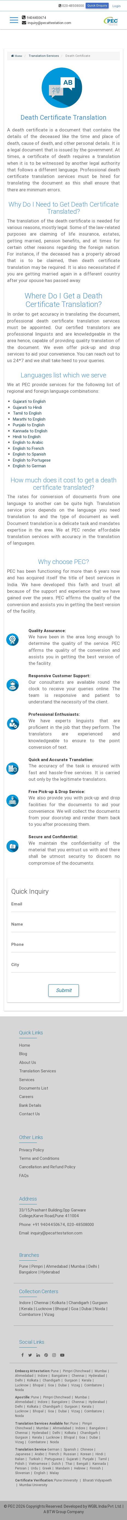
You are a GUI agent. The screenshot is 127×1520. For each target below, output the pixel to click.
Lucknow (44, 1308)
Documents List (33, 1088)
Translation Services (37, 1070)
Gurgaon (100, 1302)
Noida (100, 1308)
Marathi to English (29, 419)
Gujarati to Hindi (27, 407)
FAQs (24, 1175)
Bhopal (61, 1308)
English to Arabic (28, 442)
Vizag (49, 1314)
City (15, 964)
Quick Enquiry (97, 5)
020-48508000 (71, 6)
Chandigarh (79, 1302)
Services (26, 1079)
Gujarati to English (29, 401)
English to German (29, 465)
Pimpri (37, 1266)
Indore (25, 1302)
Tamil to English (27, 413)
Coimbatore (30, 1314)
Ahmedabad (57, 1266)
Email (16, 903)
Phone (17, 944)
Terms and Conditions (39, 1158)
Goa (74, 1308)
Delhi (92, 1266)
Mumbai (78, 1266)
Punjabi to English (29, 424)
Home (24, 1045)
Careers (26, 1096)
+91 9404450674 (49, 1224)
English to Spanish (29, 454)
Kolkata (58, 1302)
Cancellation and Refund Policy (47, 1166)
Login (116, 6)
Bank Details (30, 1105)
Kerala (27, 1308)
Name (17, 924)
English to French (28, 448)
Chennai (41, 1302)
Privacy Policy (31, 1149)
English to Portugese (32, 460)
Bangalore (28, 1272)
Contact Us (29, 1113)
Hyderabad (50, 1272)
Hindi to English (27, 436)
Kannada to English (30, 430)
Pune (23, 1266)
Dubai (86, 1308)
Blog (23, 1053)
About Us (27, 1062)
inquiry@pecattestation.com (56, 1233)
